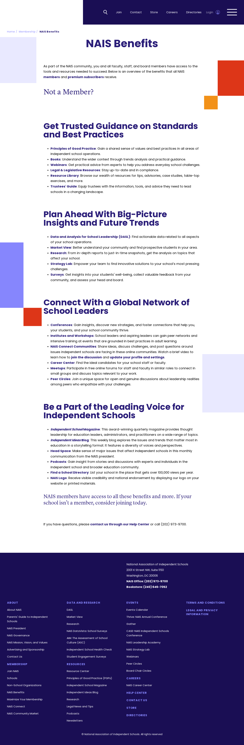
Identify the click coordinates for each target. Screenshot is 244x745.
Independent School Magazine (87, 685)
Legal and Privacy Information (202, 612)
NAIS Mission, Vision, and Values (27, 642)
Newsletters (75, 720)
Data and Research (83, 603)
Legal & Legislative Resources (75, 170)
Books (55, 159)
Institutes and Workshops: (72, 336)
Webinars (58, 165)
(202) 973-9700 (156, 581)
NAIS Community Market (23, 713)
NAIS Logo (58, 478)
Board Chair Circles (138, 671)
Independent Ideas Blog (82, 692)
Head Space (60, 451)
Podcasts (58, 462)
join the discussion (86, 357)
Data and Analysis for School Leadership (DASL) (90, 237)
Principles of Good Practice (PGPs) (89, 678)
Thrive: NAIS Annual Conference (146, 617)
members (51, 77)
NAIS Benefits (49, 32)
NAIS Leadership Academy (143, 642)
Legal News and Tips (80, 706)
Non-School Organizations (24, 685)
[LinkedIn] (49, 581)
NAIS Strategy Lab (138, 649)
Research (58, 253)
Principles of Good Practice (73, 148)
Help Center (136, 693)
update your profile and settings (137, 357)
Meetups (57, 368)
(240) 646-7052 (155, 587)
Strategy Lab (61, 264)
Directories (193, 12)
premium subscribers (86, 77)
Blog (69, 440)
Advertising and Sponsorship (25, 649)
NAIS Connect (16, 706)
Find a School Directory (69, 473)
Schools (12, 678)
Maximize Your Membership (25, 699)
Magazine (75, 429)
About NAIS (14, 610)
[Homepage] (62, 568)
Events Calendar (137, 610)
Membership (27, 32)
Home (11, 32)
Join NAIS (13, 671)
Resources (76, 664)
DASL (70, 610)
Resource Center (78, 671)
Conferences (61, 325)
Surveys (57, 274)
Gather (131, 624)
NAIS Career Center (139, 685)
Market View (60, 247)
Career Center (62, 363)
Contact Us (14, 656)
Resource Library (64, 176)
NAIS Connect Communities (73, 347)
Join (119, 12)
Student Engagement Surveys (86, 656)
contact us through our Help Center (119, 524)
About (12, 603)
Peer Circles (60, 379)
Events (132, 603)
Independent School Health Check (89, 649)
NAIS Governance (18, 635)
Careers (172, 12)
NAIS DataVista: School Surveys (87, 631)
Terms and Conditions (205, 603)
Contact (136, 12)
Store (154, 12)
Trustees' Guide (63, 186)
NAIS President (16, 628)
